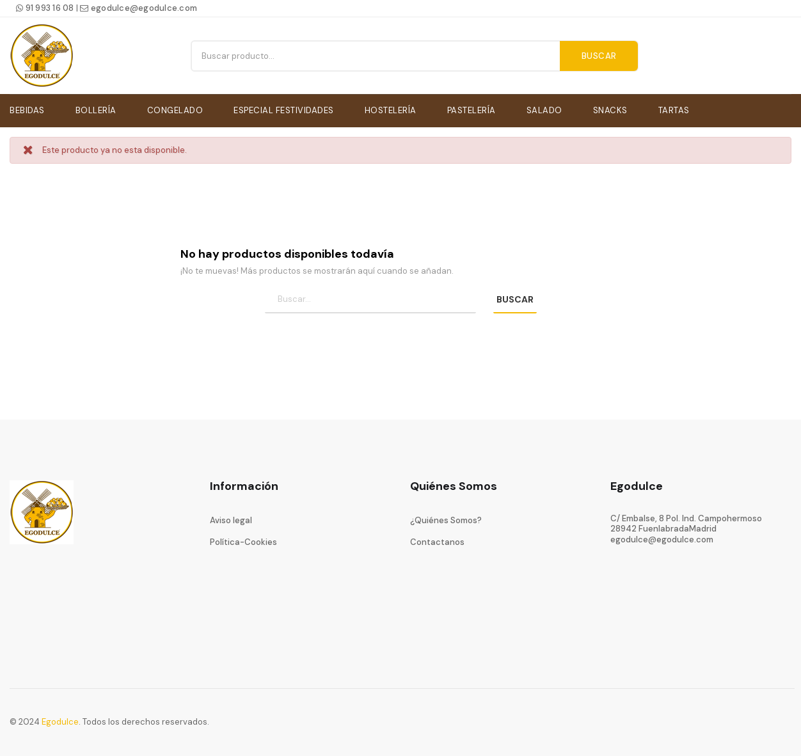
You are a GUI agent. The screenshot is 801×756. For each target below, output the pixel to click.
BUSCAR (515, 297)
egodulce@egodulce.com (138, 8)
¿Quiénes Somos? (446, 518)
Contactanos (437, 540)
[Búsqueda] (370, 298)
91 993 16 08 (45, 8)
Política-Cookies (243, 540)
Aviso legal (231, 518)
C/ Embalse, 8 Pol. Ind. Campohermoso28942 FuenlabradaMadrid (686, 521)
